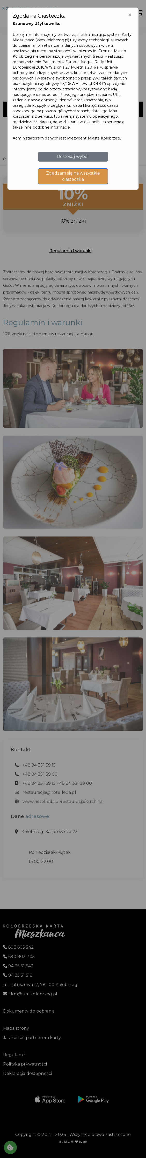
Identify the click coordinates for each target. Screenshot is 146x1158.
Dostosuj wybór (73, 156)
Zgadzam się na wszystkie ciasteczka (73, 176)
